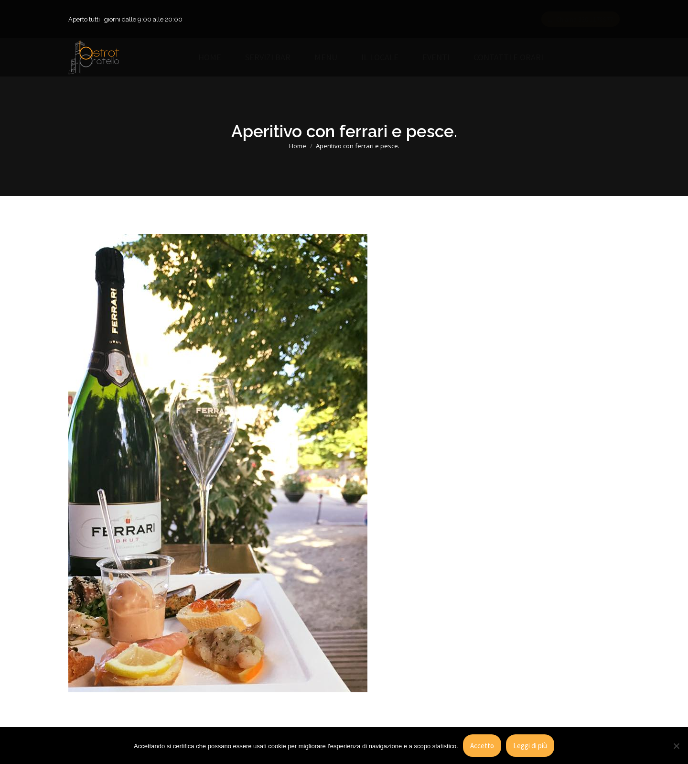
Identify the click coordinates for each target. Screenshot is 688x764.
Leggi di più (530, 745)
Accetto (482, 745)
